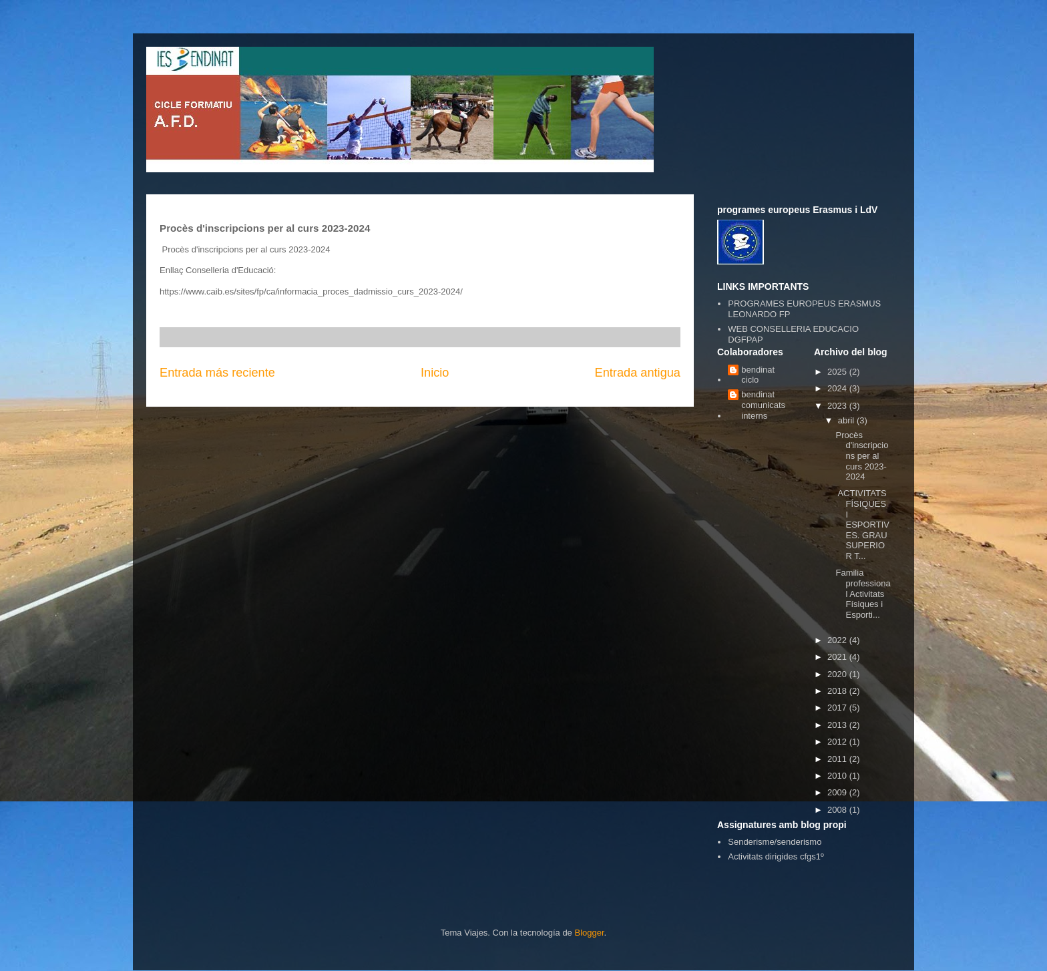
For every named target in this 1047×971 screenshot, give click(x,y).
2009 (838, 792)
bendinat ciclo (758, 375)
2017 (838, 708)
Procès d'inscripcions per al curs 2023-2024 (861, 455)
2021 (838, 657)
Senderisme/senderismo (774, 842)
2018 (838, 691)
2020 (838, 674)
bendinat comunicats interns (763, 404)
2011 (838, 759)
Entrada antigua (637, 372)
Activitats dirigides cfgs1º (775, 856)
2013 (838, 725)
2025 (838, 372)
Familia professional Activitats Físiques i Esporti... (862, 593)
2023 (838, 406)
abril (847, 420)
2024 (838, 388)
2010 (838, 776)
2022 (838, 640)
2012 (838, 742)
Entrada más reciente (217, 372)
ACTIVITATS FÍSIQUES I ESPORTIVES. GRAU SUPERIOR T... (862, 524)
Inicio (435, 372)
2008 (838, 810)
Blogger (589, 933)
